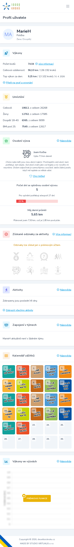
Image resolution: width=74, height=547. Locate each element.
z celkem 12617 (34, 126)
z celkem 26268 (34, 107)
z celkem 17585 (34, 114)
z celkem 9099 (33, 120)
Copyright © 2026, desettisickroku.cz (37, 539)
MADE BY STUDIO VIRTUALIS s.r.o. (37, 543)
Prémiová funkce (35, 497)
